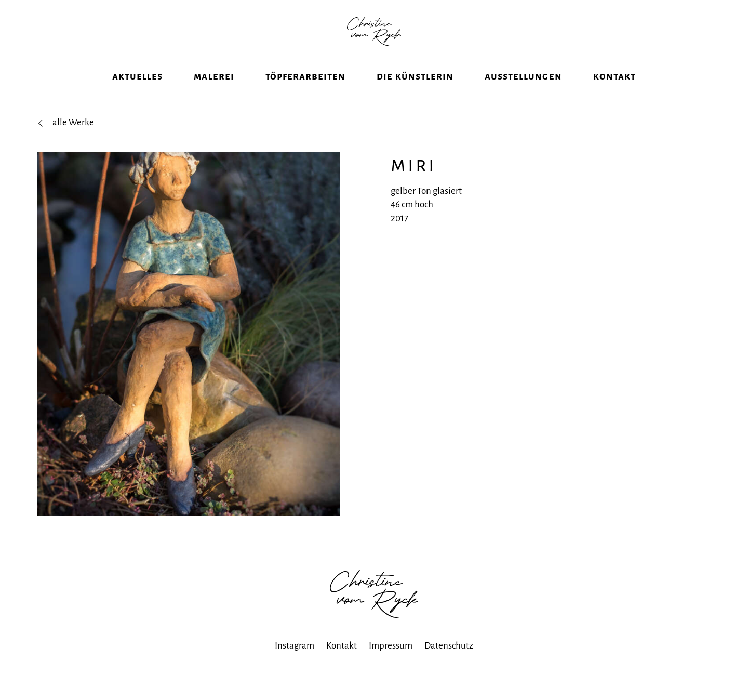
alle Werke (73, 138)
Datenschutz (448, 662)
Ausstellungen (523, 92)
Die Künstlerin (415, 92)
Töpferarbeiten (305, 92)
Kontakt (614, 92)
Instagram (294, 662)
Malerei (214, 92)
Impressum (390, 662)
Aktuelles (137, 92)
